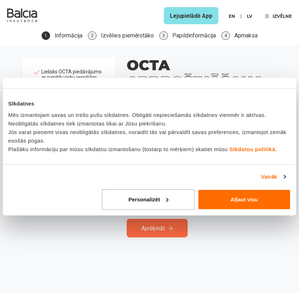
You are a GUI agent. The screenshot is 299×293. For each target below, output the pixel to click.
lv (249, 16)
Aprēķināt (157, 228)
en (232, 16)
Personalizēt (148, 199)
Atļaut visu (244, 199)
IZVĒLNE (278, 16)
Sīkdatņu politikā (252, 149)
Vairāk (269, 177)
